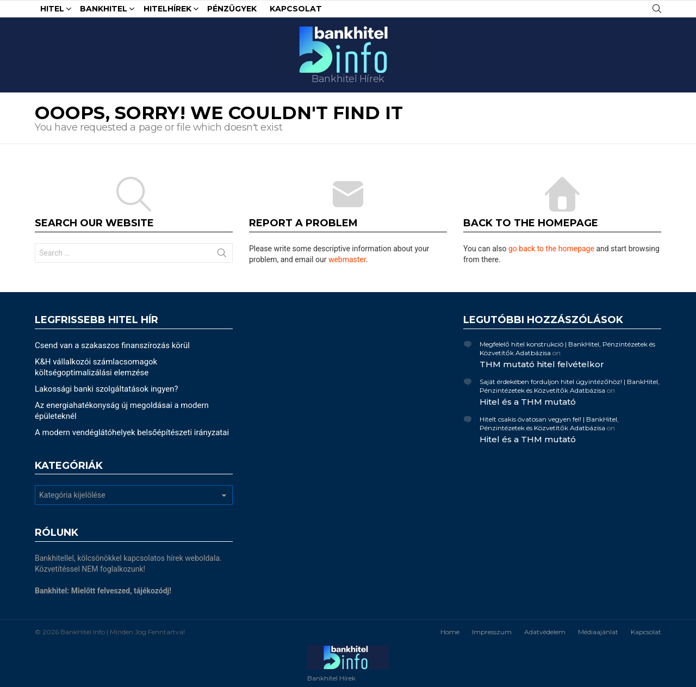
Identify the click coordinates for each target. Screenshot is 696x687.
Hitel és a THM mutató (528, 402)
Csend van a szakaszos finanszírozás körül (112, 345)
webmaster (347, 259)
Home (449, 632)
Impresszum (492, 632)
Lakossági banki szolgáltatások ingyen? (106, 389)
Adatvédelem (545, 632)
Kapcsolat (296, 9)
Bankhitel (103, 10)
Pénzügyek (232, 9)
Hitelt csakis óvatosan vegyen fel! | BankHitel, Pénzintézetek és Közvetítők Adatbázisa (549, 423)
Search (222, 255)
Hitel (52, 10)
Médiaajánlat (598, 632)
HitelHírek (167, 10)
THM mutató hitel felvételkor (542, 364)
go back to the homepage (551, 248)
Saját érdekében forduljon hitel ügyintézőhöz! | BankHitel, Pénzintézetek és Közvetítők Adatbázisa (570, 385)
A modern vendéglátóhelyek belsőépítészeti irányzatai (132, 432)
